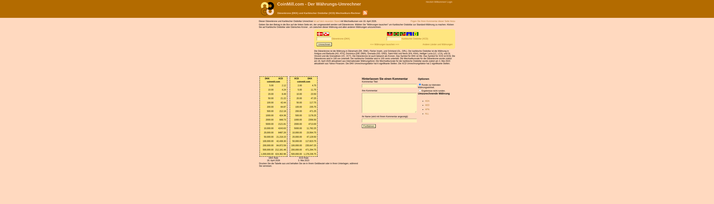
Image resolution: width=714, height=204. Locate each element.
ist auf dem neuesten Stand (327, 21)
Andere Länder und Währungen (438, 44)
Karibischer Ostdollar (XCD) (415, 38)
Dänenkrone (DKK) (341, 38)
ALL (427, 113)
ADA (427, 101)
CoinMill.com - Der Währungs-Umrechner (319, 4)
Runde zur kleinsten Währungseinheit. (429, 86)
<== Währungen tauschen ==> (384, 44)
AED (427, 105)
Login (449, 2)
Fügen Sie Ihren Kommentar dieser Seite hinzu (433, 21)
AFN (427, 109)
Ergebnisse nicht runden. (433, 91)
